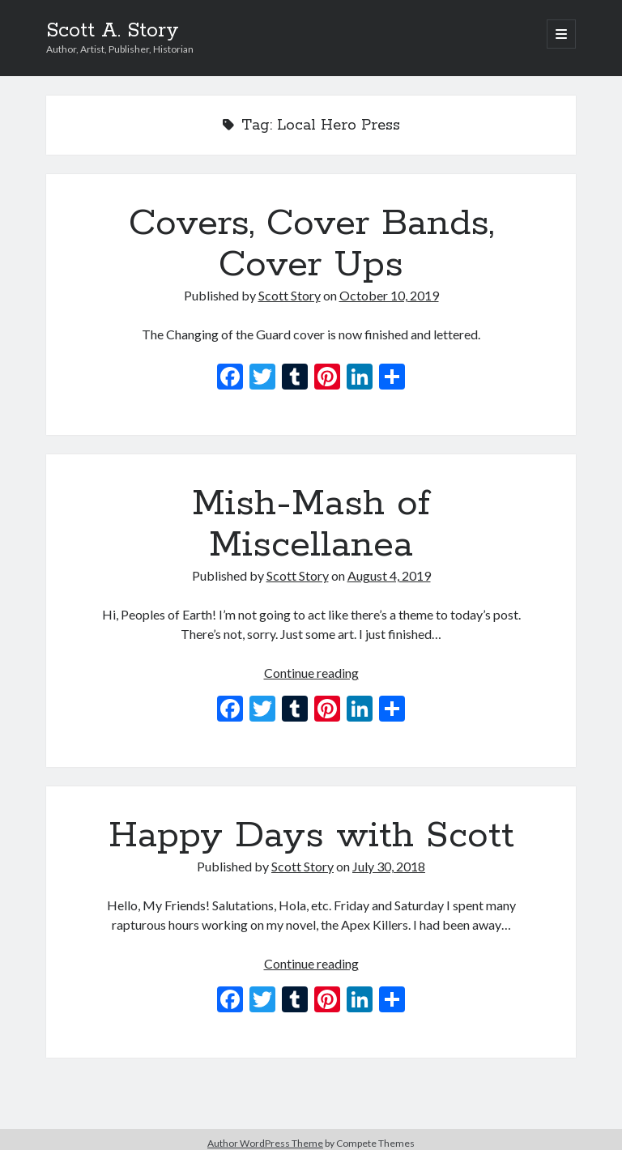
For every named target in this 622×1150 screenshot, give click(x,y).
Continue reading (311, 672)
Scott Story (289, 295)
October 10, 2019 (389, 295)
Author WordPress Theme (265, 1143)
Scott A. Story (112, 31)
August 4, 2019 (389, 575)
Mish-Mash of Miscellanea (311, 524)
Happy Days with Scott (311, 835)
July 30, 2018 (388, 866)
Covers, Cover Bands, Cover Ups (311, 244)
